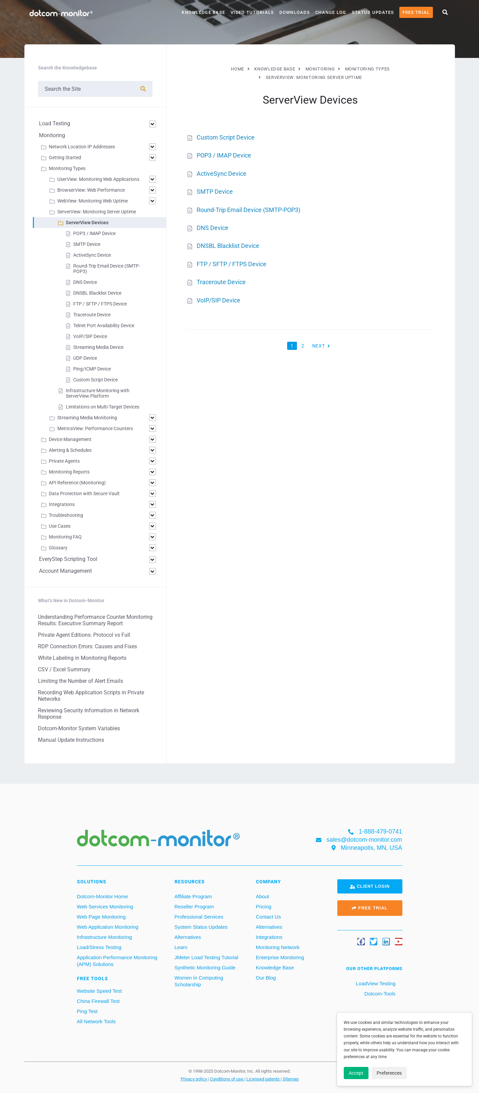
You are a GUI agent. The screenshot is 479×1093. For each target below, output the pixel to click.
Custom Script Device (226, 137)
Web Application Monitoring (108, 927)
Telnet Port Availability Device (103, 325)
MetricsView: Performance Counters (95, 428)
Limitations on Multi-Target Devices (102, 406)
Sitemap (291, 1078)
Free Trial (416, 12)
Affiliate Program (193, 896)
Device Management (70, 439)
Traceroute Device (221, 282)
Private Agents (64, 461)
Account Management (65, 571)
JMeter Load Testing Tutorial (206, 957)
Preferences (389, 1073)
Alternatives (188, 937)
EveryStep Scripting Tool (68, 559)
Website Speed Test (99, 991)
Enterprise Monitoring (280, 957)
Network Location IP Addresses (82, 146)
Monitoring (52, 135)
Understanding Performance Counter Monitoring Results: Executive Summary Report (95, 620)
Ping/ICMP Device (92, 369)
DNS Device (212, 227)
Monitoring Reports (69, 472)
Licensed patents (263, 1078)
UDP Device (85, 358)
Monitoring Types (67, 168)
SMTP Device (215, 191)
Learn (181, 947)
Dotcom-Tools (379, 993)
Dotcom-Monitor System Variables (79, 728)
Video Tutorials (252, 12)
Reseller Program (194, 906)
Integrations (62, 504)
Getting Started (65, 157)
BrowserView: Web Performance (91, 190)
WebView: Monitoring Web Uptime (92, 201)
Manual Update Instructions (71, 740)
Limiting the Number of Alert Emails (80, 681)
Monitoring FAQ (65, 537)
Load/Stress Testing (99, 947)
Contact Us (268, 917)
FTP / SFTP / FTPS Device (231, 264)
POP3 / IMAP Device (224, 155)
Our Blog (266, 978)
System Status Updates (201, 927)
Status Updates (373, 12)
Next (319, 344)
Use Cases (60, 526)
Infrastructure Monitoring (104, 937)
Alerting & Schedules (70, 450)
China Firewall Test (98, 1001)
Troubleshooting (66, 515)
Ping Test (87, 1011)
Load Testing (54, 123)
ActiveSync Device (221, 173)
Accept (356, 1073)
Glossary (58, 547)
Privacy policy (194, 1078)
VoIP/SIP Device (218, 300)
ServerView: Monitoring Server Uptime (96, 211)
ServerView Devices (87, 222)
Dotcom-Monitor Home (102, 896)
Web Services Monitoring (105, 906)
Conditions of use (227, 1078)
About (262, 896)
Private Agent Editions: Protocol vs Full (84, 635)
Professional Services (199, 917)
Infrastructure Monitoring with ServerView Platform (97, 393)
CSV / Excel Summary (64, 669)
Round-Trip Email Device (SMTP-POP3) (248, 209)
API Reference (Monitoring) (77, 482)
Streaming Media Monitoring (87, 417)
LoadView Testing (374, 983)
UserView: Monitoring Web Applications (98, 179)
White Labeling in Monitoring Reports (82, 658)
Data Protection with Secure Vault (84, 493)
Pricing (264, 906)
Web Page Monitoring (101, 917)
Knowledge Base (203, 12)
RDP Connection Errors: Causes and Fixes (87, 646)
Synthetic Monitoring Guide (205, 967)
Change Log (330, 12)
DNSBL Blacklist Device (228, 245)
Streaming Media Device (98, 347)
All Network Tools (96, 1021)
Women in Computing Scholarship (199, 981)
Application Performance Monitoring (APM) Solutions (117, 960)
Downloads (294, 12)
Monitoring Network (278, 947)
